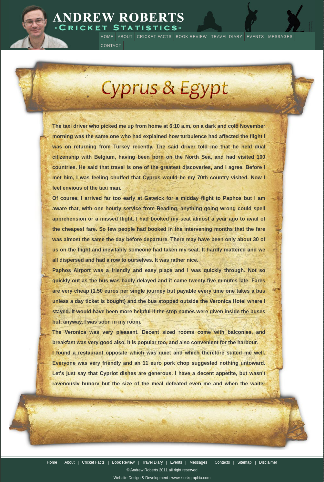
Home (107, 36)
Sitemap (245, 462)
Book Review (191, 36)
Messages (280, 36)
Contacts (222, 462)
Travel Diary (226, 36)
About (125, 36)
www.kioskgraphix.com (190, 478)
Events (255, 36)
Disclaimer (268, 462)
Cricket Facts (154, 36)
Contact (111, 45)
